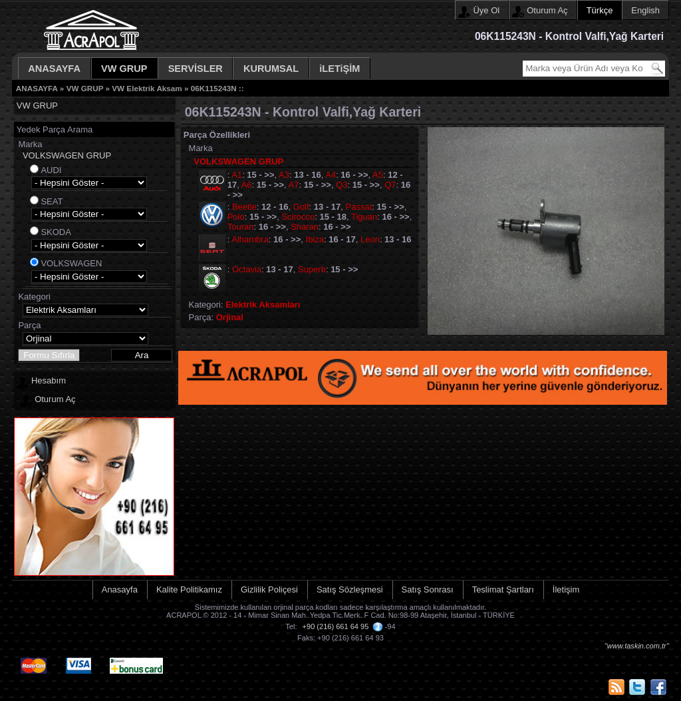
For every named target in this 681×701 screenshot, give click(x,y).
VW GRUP (124, 68)
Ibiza (315, 239)
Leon (370, 239)
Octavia (246, 269)
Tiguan (364, 217)
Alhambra (250, 239)
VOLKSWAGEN (71, 263)
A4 (330, 175)
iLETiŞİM (339, 68)
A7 (294, 185)
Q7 (390, 185)
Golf (301, 207)
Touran (240, 227)
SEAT (52, 201)
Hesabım (48, 380)
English (645, 10)
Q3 (341, 185)
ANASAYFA (54, 68)
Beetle (244, 207)
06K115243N (214, 88)
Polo (236, 217)
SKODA (56, 232)
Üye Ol (486, 10)
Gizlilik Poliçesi (269, 589)
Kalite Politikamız (189, 589)
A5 (377, 175)
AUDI (51, 170)
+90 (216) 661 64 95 (336, 626)
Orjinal (229, 317)
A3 (284, 175)
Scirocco (298, 217)
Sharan (305, 227)
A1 (236, 175)
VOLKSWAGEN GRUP (67, 155)
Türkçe (600, 10)
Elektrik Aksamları (262, 305)
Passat (359, 207)
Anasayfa (120, 589)
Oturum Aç (547, 10)
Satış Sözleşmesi (350, 589)
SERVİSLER (195, 68)
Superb (312, 269)
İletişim (566, 589)
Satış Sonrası (428, 589)
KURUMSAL (271, 68)
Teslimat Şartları (503, 589)
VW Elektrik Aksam (147, 88)
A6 (246, 185)
